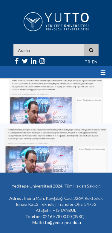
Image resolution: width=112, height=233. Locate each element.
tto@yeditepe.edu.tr (62, 222)
